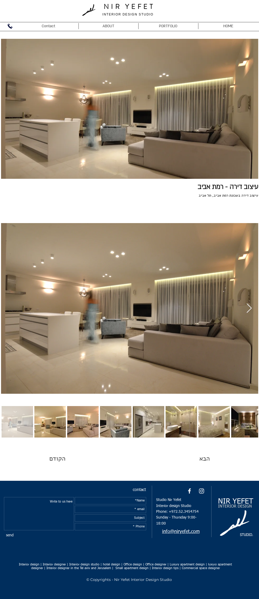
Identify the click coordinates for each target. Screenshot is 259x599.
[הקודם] (68, 459)
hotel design (111, 564)
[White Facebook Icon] (189, 491)
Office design (133, 564)
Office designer (155, 564)
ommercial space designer (202, 568)
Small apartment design (132, 568)
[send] (9, 535)
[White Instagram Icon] (201, 491)
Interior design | (30, 564)
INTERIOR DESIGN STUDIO (128, 14)
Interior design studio (84, 564)
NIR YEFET (129, 7)
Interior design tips (165, 568)
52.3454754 (189, 512)
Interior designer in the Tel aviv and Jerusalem (79, 568)
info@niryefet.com (181, 531)
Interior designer (54, 564)
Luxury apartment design (187, 564)
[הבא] (192, 459)
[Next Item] (249, 308)
